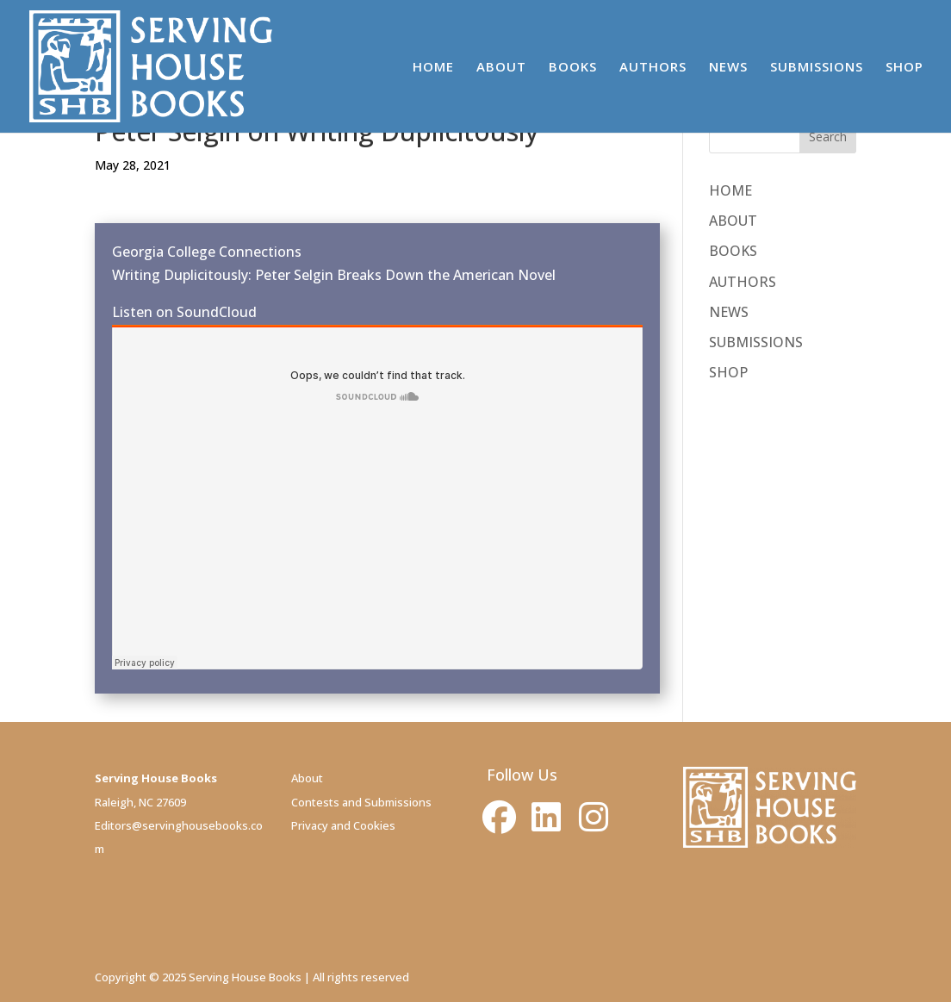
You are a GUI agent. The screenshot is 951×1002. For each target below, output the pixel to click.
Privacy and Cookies (343, 825)
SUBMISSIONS (816, 67)
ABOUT (501, 67)
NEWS (728, 67)
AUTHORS (653, 67)
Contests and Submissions (361, 802)
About (307, 778)
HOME (433, 67)
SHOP (904, 67)
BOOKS (573, 67)
